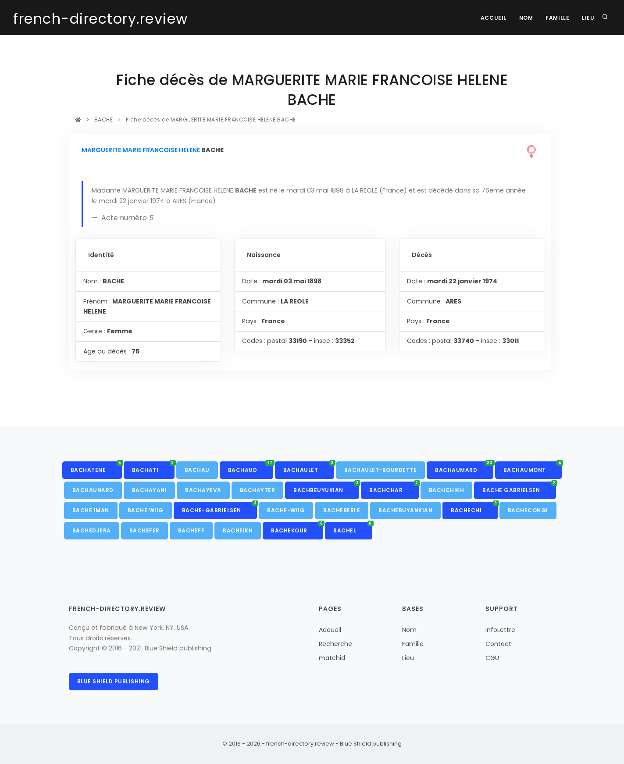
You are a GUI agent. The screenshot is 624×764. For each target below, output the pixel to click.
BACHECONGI (528, 510)
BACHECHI (474, 508)
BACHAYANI (149, 490)
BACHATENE (96, 467)
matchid (332, 657)
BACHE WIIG (146, 510)
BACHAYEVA (203, 490)
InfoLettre (500, 629)
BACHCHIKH (446, 490)
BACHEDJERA (91, 530)
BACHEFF (191, 530)
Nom (525, 17)
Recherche (335, 643)
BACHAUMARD (464, 467)
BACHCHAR (394, 488)
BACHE (103, 119)
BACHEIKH (238, 530)
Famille (556, 17)
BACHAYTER (257, 490)
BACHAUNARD (93, 490)
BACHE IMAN (90, 510)
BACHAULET (308, 467)
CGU (492, 657)
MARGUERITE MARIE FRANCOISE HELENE (141, 150)
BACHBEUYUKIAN (326, 488)
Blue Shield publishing (113, 681)
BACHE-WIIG (286, 510)
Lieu (588, 17)
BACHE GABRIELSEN (519, 488)
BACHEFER (144, 530)
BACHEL (352, 528)
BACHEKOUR (297, 528)
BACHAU (197, 470)
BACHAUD (250, 467)
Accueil (491, 17)
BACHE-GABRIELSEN (219, 508)
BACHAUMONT (532, 467)
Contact (498, 643)
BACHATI (153, 467)
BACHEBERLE (341, 510)
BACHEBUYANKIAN (405, 510)
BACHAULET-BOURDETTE (380, 470)
